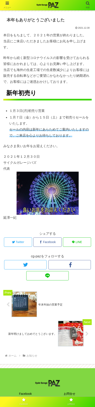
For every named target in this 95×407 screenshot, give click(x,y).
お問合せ (69, 393)
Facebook (25, 393)
